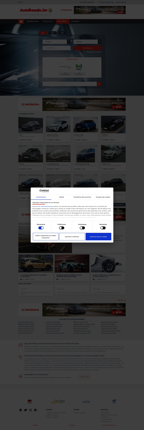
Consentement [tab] (41, 197)
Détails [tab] (61, 197)
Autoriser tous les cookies (98, 237)
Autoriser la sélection (72, 237)
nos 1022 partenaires (45, 206)
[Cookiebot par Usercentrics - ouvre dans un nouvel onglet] (41, 191)
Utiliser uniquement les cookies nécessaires (45, 237)
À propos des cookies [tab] (103, 197)
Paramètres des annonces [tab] (82, 197)
